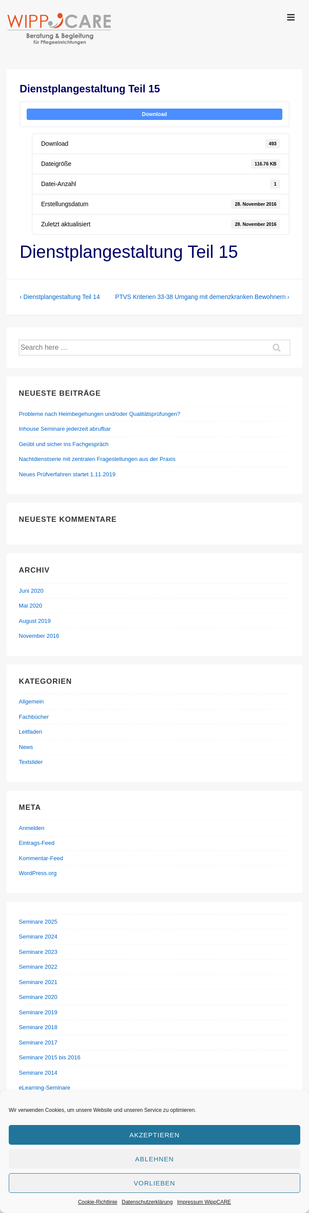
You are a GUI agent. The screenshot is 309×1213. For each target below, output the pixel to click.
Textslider (31, 762)
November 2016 (39, 636)
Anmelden (32, 828)
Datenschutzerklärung (147, 1202)
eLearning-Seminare (44, 1087)
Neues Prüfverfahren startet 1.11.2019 (67, 474)
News (26, 747)
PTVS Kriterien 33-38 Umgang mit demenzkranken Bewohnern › (202, 296)
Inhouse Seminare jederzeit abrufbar (65, 428)
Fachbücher (34, 717)
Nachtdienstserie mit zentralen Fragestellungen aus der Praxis (97, 459)
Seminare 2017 (38, 1042)
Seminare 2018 (38, 1027)
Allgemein (31, 701)
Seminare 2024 (38, 936)
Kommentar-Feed (41, 858)
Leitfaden (30, 731)
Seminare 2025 (38, 921)
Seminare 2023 (38, 952)
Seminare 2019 (38, 1012)
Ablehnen (154, 1159)
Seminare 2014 (38, 1072)
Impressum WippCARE (204, 1202)
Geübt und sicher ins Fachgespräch (63, 444)
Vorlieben (154, 1183)
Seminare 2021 (38, 982)
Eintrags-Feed (37, 843)
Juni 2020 (31, 590)
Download (154, 114)
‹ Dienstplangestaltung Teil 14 (60, 296)
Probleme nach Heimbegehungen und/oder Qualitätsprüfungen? (99, 414)
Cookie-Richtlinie (97, 1202)
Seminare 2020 (38, 997)
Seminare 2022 (38, 966)
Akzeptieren (154, 1135)
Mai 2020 (30, 605)
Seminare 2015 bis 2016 (49, 1057)
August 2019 (35, 621)
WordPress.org (37, 873)
